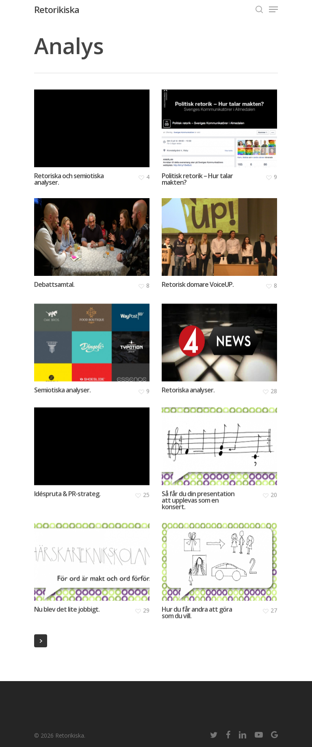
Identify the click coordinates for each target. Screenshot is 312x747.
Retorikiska (56, 9)
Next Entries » (40, 640)
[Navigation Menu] (273, 9)
